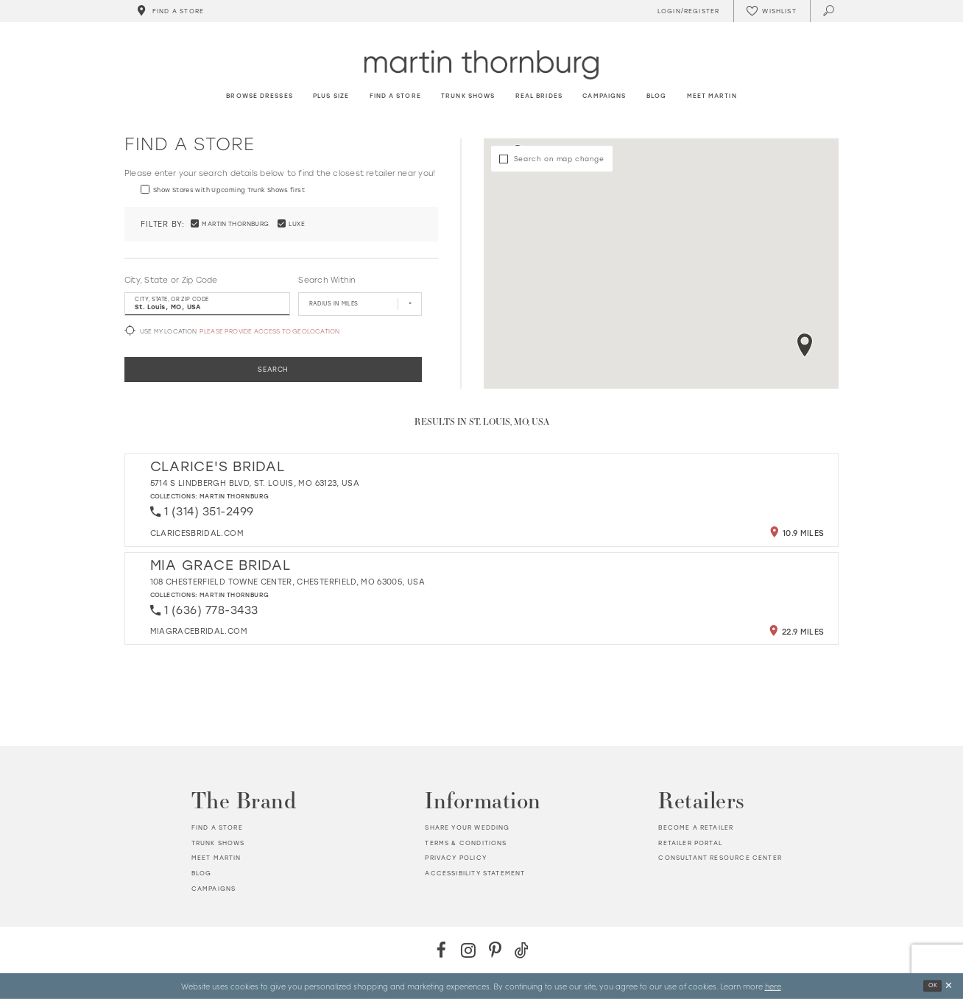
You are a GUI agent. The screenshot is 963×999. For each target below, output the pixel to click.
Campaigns (213, 888)
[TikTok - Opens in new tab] (521, 950)
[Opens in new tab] (197, 533)
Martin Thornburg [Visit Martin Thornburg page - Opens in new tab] (234, 496)
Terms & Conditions (466, 843)
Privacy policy (455, 857)
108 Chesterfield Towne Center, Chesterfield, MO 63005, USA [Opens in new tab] (287, 582)
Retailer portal (690, 843)
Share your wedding (467, 827)
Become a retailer (695, 827)
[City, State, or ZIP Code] (207, 304)
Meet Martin (216, 857)
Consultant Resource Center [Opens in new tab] (719, 857)
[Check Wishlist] (771, 11)
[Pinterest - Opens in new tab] (495, 950)
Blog (201, 873)
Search (273, 369)
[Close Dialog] (948, 986)
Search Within (326, 280)
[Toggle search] (829, 11)
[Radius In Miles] (359, 304)
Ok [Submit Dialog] (933, 985)
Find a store (217, 827)
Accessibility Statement (475, 873)
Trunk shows (218, 843)
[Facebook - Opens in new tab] (441, 950)
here (773, 986)
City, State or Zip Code (171, 280)
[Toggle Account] (686, 11)
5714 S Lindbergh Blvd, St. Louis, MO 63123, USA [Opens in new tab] (254, 483)
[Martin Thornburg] (481, 64)
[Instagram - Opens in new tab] (467, 950)
